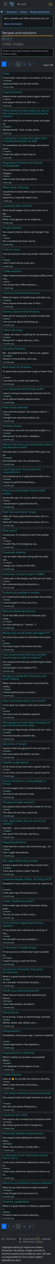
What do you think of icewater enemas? (27, 1183)
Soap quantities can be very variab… (21, 83)
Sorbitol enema (12, 426)
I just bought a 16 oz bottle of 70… (20, 667)
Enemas (23, 11)
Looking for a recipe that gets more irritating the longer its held (25, 139)
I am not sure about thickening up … (21, 321)
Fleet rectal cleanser (15, 407)
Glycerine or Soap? (15, 744)
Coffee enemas (12, 271)
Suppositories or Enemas (18, 1052)
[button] (31, 64)
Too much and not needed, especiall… (22, 714)
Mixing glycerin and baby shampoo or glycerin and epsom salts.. (26, 724)
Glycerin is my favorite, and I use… (20, 358)
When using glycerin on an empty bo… (22, 219)
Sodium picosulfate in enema (21, 592)
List (5, 38)
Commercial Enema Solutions (21, 293)
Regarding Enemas (14, 842)
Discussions (11, 11)
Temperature (11, 1012)
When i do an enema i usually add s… (22, 1146)
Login (21, 4)
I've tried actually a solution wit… (19, 735)
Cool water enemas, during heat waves (27, 1093)
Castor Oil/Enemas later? (18, 901)
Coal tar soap (11, 249)
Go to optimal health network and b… (22, 399)
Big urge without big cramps (20, 860)
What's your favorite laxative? (21, 990)
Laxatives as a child (15, 1115)
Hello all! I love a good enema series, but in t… (26, 522)
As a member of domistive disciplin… (21, 982)
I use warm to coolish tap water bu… (21, 380)
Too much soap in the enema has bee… (23, 646)
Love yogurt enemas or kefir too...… (21, 102)
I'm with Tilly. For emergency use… (20, 543)
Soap (6, 73)
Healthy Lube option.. (16, 762)
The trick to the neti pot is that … (19, 793)
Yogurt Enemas (12, 92)
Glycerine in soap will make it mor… (21, 197)
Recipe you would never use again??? (26, 633)
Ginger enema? (12, 227)
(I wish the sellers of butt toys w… (20, 154)
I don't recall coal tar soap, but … (19, 262)
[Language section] (50, 4)
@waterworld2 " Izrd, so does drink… (21, 129)
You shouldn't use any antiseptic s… (21, 939)
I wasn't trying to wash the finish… (20, 960)
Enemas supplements (16, 1201)
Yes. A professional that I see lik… (20, 241)
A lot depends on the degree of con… (21, 1066)
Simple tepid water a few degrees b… (21, 1044)
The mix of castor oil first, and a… (20, 914)
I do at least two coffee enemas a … (21, 284)
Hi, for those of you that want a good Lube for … (27, 772)
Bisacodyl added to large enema (23, 1133)
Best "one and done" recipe (19, 512)
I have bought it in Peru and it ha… (20, 602)
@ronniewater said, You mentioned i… (22, 460)
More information (13, 23)
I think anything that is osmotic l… (20, 692)
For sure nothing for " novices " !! (19, 624)
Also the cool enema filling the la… (20, 1106)
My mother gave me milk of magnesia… (23, 1125)
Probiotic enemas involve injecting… (21, 1215)
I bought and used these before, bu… (22, 417)
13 (24, 64)
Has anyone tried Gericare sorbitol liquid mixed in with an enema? (24, 656)
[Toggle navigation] (5, 4)
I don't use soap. (13, 330)
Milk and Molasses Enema (19, 611)
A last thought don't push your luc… (21, 1193)
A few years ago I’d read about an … (21, 892)
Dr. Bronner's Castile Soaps (19, 947)
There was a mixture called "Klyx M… (21, 870)
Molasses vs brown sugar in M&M (23, 574)
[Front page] (1, 11)
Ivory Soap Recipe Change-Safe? (23, 389)
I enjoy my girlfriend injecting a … (20, 482)
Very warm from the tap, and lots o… (21, 833)
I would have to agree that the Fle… (21, 503)
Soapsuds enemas (14, 552)
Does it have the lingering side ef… (20, 179)
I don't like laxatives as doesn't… (19, 1004)
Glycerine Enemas (14, 348)
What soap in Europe (16, 187)
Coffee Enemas (12, 1074)
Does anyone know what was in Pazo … (23, 303)
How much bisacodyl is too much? (24, 700)
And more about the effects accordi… (22, 754)
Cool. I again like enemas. (16, 852)
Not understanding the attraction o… (21, 584)
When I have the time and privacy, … (21, 1084)
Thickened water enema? (18, 802)
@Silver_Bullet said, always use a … (20, 1022)
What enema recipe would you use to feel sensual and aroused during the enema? (26, 113)
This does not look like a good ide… (21, 812)
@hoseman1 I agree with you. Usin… (21, 340)
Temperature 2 (12, 1031)
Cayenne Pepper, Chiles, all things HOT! (27, 879)
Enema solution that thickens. (21, 311)
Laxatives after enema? (17, 206)
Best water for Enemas (17, 367)
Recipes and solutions (40, 11)
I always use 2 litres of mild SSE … (20, 565)
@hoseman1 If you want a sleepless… (22, 436)
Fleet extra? (10, 530)
